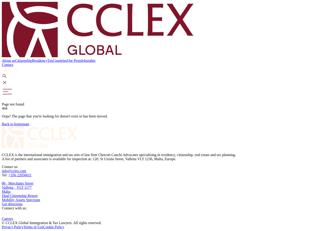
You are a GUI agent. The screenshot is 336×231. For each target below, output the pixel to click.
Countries (60, 61)
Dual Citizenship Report (20, 196)
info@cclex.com (14, 171)
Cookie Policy (53, 227)
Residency (39, 61)
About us (8, 61)
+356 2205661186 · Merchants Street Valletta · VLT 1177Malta (17, 183)
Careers (7, 219)
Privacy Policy (12, 227)
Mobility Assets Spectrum (21, 200)
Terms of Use (33, 227)
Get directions (12, 204)
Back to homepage (15, 124)
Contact (7, 65)
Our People (75, 61)
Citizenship (23, 61)
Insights (90, 61)
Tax (50, 61)
